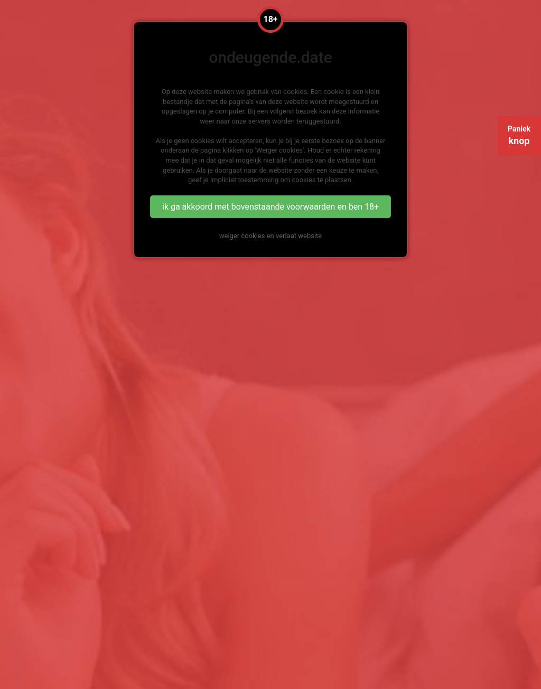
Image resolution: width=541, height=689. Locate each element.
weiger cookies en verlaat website (270, 236)
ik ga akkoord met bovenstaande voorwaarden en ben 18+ (270, 207)
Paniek (519, 135)
